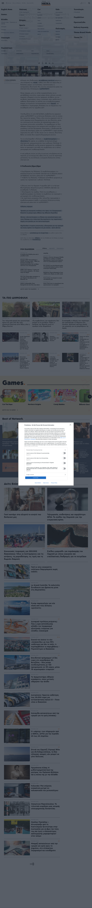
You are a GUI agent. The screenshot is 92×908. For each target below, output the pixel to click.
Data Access (46, 482)
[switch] (64, 453)
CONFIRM (35, 477)
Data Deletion (38, 482)
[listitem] (46, 450)
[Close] (71, 425)
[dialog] (46, 454)
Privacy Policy (54, 482)
